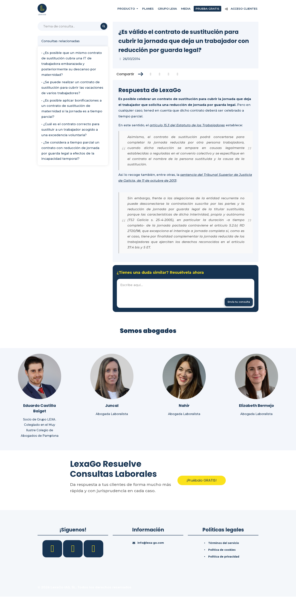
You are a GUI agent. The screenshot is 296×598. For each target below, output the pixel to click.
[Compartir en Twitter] (159, 74)
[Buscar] (73, 26)
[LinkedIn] (73, 549)
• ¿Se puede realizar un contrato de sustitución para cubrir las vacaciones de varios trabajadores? (72, 87)
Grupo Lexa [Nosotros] (167, 9)
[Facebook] (52, 549)
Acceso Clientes (240, 9)
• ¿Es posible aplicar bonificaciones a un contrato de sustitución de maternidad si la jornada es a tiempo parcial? (71, 109)
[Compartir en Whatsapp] (177, 74)
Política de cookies (222, 551)
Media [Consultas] (185, 9)
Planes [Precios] (148, 9)
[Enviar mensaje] (236, 302)
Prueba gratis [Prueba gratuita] (207, 9)
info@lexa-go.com (150, 544)
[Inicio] (42, 9)
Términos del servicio (223, 544)
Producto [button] (126, 9)
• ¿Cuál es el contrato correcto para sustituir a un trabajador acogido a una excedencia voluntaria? (70, 129)
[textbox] (185, 294)
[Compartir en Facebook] (151, 74)
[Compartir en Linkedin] (168, 74)
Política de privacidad (223, 557)
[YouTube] (93, 549)
